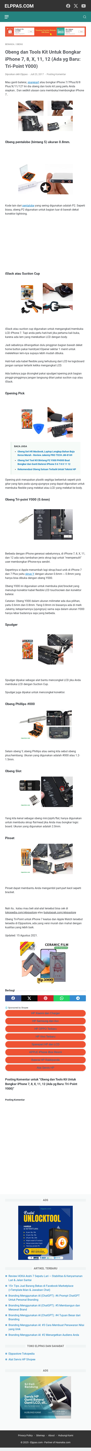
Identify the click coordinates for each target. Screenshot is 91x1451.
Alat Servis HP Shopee (22, 1362)
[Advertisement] (45, 242)
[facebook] (68, 5)
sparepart (33, 81)
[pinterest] (45, 997)
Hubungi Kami (65, 1438)
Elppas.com (19, 5)
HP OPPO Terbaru (45, 1027)
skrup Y (29, 572)
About (51, 1438)
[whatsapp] (62, 997)
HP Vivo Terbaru (45, 1035)
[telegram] (78, 997)
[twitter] (75, 5)
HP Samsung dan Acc (45, 1019)
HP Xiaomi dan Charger (45, 1011)
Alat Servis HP (45, 1066)
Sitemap (40, 1438)
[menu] (9, 15)
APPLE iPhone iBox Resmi (45, 1050)
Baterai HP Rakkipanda (45, 1058)
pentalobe (28, 204)
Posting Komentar (56, 73)
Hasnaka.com (63, 1445)
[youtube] (83, 5)
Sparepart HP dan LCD (45, 1043)
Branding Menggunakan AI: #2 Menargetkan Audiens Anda (44, 1337)
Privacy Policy (25, 1438)
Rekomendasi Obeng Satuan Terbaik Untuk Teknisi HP (47, 468)
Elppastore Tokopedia (22, 1356)
